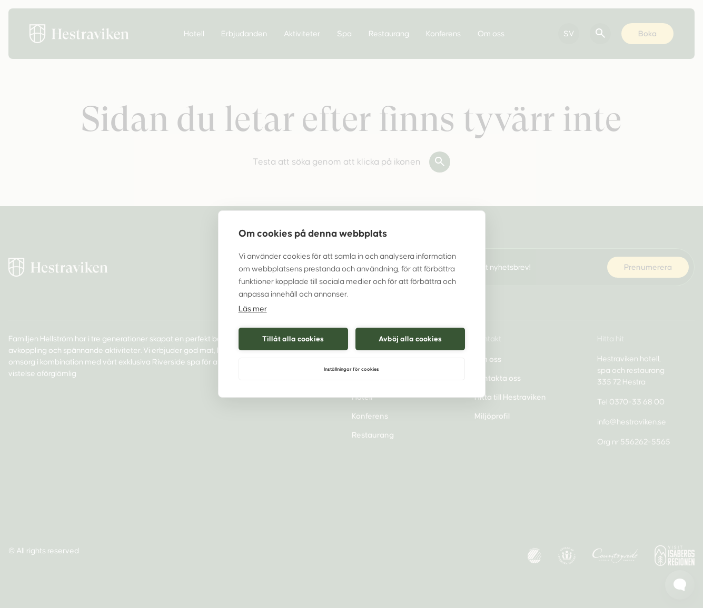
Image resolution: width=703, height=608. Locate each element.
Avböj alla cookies (410, 339)
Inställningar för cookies (351, 369)
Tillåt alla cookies (293, 339)
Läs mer (253, 309)
